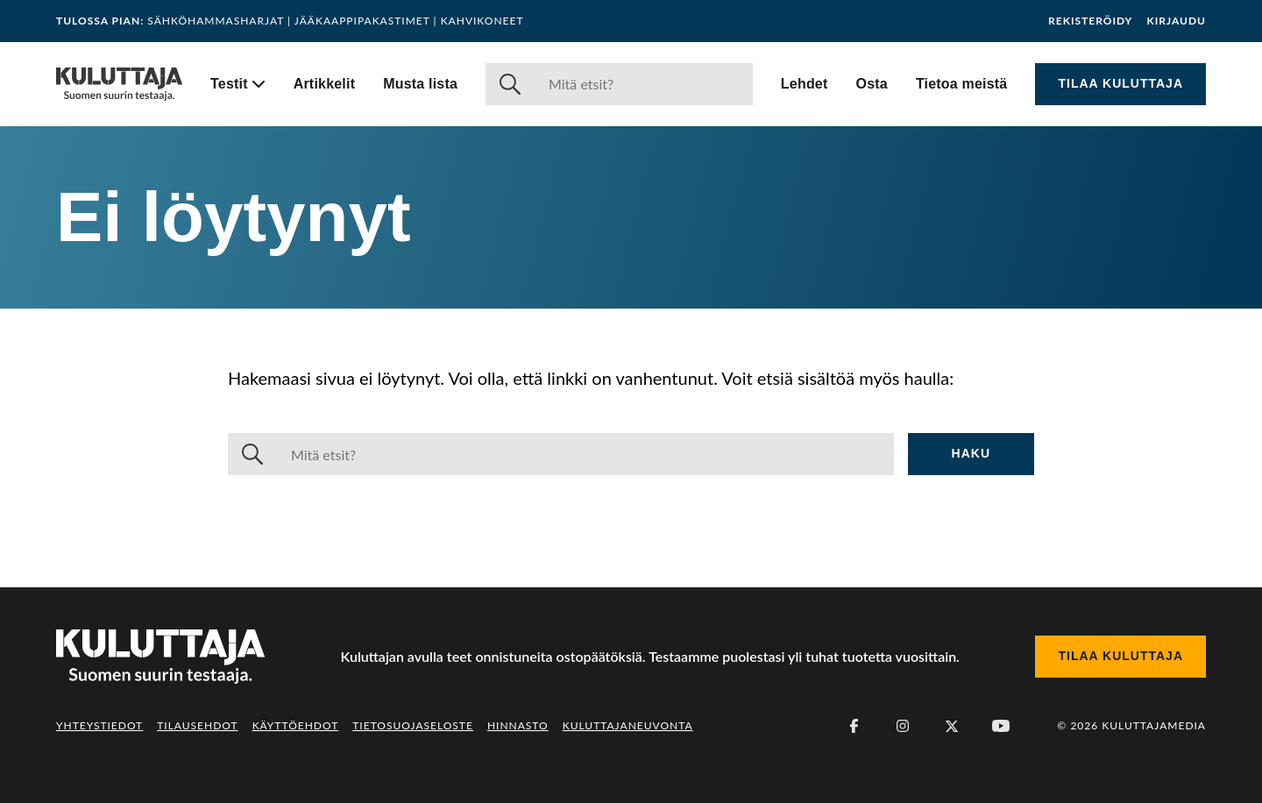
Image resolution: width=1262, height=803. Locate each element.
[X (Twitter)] (952, 726)
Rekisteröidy (1090, 21)
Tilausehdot (197, 725)
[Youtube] (1001, 726)
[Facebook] (854, 726)
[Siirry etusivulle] (119, 84)
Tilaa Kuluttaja (1120, 83)
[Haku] (644, 84)
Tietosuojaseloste (412, 725)
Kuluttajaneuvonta (628, 725)
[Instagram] (903, 726)
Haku (971, 453)
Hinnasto (518, 725)
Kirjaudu (1176, 21)
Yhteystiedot (99, 725)
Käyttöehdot (295, 725)
